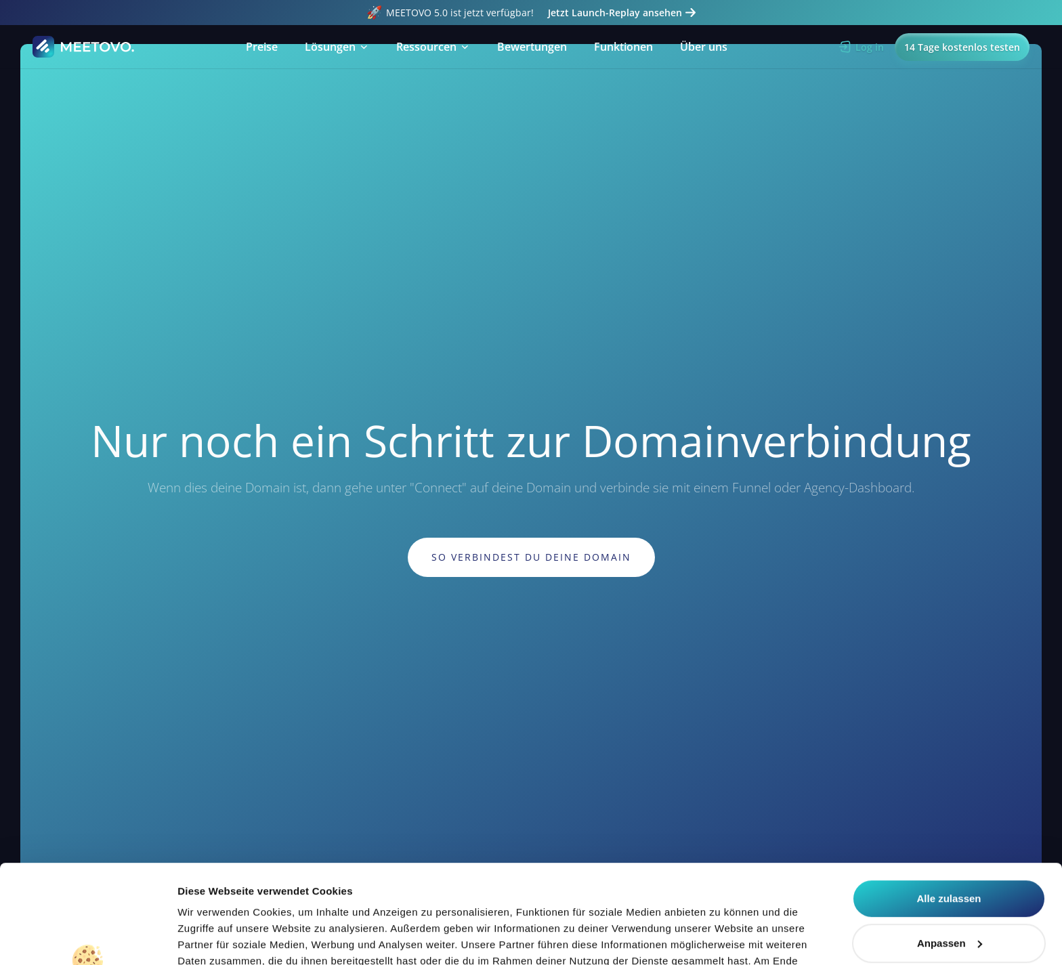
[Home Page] (84, 46)
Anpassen (949, 850)
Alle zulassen (948, 806)
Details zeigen (211, 938)
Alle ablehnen (949, 895)
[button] (337, 46)
